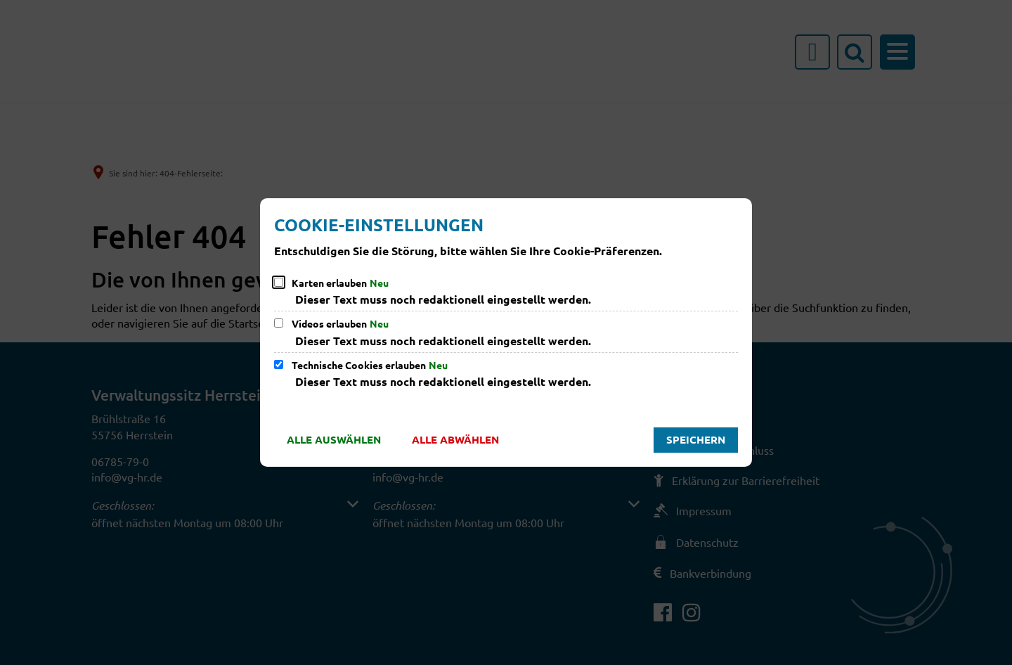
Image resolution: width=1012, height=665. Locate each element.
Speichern (695, 439)
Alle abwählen (455, 439)
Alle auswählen (334, 439)
